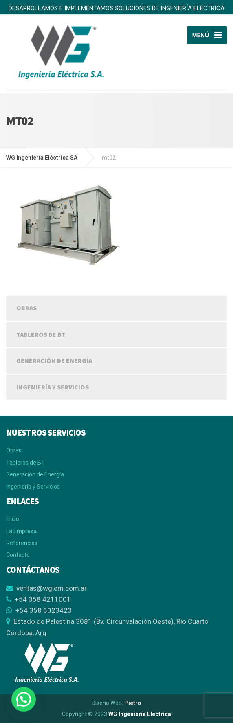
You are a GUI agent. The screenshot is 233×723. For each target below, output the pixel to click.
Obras (26, 308)
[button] (23, 699)
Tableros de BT (41, 334)
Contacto (18, 555)
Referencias (21, 543)
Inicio (12, 519)
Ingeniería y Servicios (52, 387)
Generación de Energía (54, 360)
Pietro (132, 703)
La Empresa (21, 531)
